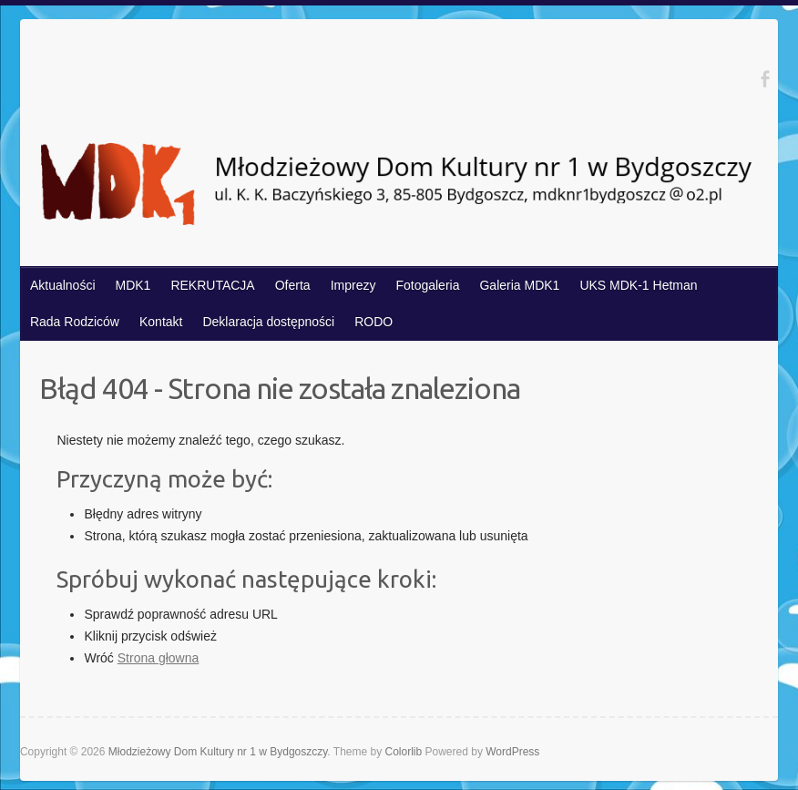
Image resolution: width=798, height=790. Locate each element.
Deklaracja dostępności (268, 321)
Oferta (293, 285)
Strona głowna (159, 658)
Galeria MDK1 (519, 285)
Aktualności (63, 285)
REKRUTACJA (212, 285)
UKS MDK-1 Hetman (638, 285)
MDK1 (133, 285)
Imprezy (353, 285)
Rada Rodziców (74, 321)
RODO (373, 321)
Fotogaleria (427, 285)
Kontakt (160, 321)
